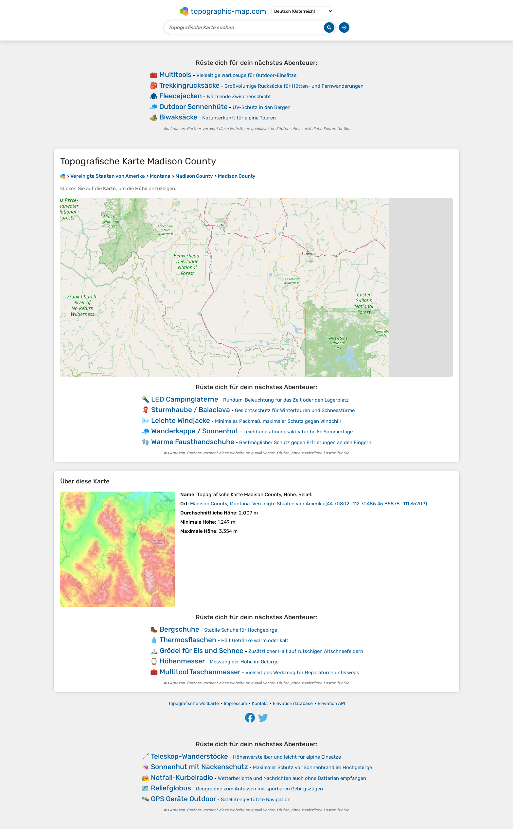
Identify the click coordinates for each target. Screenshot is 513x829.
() (308, 504)
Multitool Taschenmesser (200, 672)
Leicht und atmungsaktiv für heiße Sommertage (298, 432)
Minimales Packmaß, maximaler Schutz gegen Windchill (278, 421)
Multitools (175, 74)
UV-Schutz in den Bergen (262, 107)
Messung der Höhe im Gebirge (244, 662)
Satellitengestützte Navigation (256, 799)
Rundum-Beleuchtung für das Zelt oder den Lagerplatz (286, 400)
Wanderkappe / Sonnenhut (195, 431)
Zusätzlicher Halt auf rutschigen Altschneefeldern (305, 651)
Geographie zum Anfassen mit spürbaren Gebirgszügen (259, 789)
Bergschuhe (179, 629)
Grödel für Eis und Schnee (201, 650)
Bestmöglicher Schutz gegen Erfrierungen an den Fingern (305, 442)
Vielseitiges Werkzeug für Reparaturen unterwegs (302, 673)
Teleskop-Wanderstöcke (189, 756)
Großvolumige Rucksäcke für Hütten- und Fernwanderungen (293, 86)
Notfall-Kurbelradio (182, 777)
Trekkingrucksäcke (189, 85)
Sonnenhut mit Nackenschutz (199, 767)
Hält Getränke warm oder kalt (254, 640)
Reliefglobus (171, 788)
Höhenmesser (182, 661)
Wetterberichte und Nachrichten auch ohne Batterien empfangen (292, 778)
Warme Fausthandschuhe (192, 442)
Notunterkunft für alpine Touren (239, 118)
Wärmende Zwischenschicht (239, 96)
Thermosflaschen (188, 640)
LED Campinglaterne (184, 399)
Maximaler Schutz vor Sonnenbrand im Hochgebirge (312, 767)
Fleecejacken (180, 96)
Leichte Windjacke (180, 420)
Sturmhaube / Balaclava (190, 409)
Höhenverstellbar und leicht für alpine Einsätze (287, 757)
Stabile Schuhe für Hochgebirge (240, 630)
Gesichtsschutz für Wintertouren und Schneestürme (295, 410)
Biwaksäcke (178, 117)
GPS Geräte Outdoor (183, 799)
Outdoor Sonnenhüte (193, 106)
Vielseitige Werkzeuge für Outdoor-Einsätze (246, 75)
